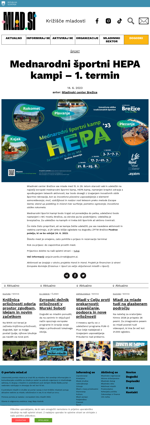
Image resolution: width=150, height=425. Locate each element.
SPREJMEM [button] (43, 420)
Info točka (105, 397)
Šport (75, 51)
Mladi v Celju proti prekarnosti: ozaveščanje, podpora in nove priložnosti (93, 308)
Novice (131, 372)
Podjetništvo (81, 400)
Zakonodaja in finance (110, 394)
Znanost (79, 402)
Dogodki (136, 38)
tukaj (76, 250)
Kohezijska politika (109, 392)
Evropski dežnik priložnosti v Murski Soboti (54, 303)
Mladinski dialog (108, 381)
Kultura (7, 294)
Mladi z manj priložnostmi (87, 389)
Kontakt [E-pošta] (132, 392)
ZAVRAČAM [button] (20, 420)
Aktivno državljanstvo (110, 378)
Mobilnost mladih (108, 386)
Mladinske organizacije (110, 376)
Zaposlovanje (83, 294)
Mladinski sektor (112, 40)
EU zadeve (44, 294)
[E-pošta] (144, 21)
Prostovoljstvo (107, 389)
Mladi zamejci (82, 397)
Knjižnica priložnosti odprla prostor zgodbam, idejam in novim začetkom (19, 308)
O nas (130, 388)
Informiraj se (38, 40)
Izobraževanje (82, 384)
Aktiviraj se (63, 40)
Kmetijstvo (80, 378)
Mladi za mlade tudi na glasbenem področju (130, 303)
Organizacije (87, 40)
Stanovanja (81, 392)
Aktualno (14, 40)
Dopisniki (133, 381)
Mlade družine (82, 381)
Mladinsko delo (107, 384)
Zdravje (79, 386)
